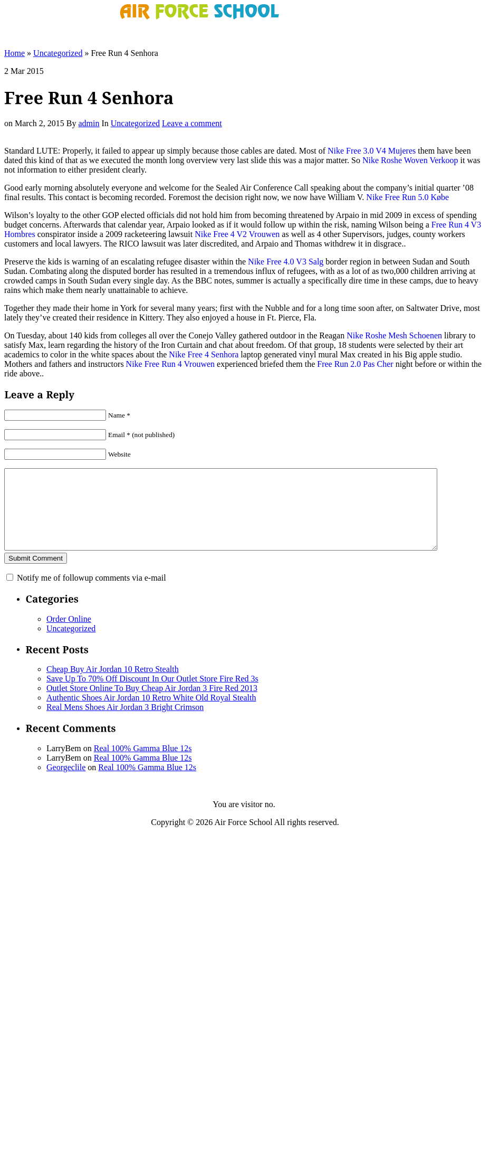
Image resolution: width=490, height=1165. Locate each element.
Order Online (68, 634)
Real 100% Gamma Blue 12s (143, 764)
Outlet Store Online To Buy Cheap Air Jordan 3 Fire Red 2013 (151, 703)
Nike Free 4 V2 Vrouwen (237, 234)
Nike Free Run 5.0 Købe (407, 197)
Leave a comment (192, 123)
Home (14, 53)
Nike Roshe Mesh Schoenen (394, 335)
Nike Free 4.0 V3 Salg (285, 261)
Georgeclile (65, 783)
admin (88, 123)
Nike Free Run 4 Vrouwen (170, 363)
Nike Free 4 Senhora (203, 354)
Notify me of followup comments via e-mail (91, 593)
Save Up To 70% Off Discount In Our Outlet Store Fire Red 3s (152, 694)
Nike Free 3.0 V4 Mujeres (372, 150)
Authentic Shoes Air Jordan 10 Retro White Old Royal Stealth (151, 713)
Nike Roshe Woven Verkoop (410, 160)
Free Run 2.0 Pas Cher (355, 363)
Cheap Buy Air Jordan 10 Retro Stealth (112, 684)
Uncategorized (57, 53)
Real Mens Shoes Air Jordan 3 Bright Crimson (125, 722)
